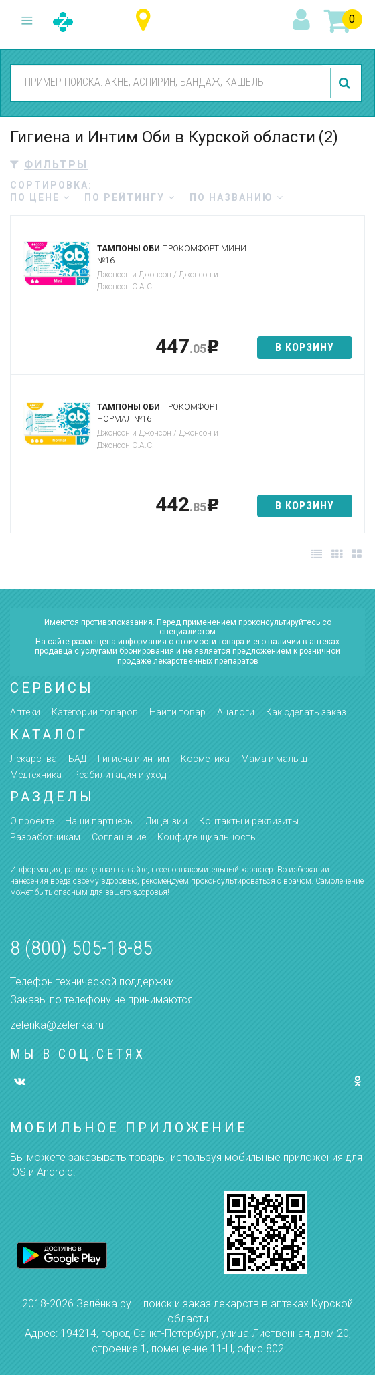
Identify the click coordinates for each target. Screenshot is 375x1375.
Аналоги (235, 712)
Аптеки (25, 712)
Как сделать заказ (306, 712)
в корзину (304, 347)
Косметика (205, 758)
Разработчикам (45, 837)
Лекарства (33, 758)
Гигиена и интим (133, 758)
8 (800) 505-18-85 (81, 947)
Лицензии (166, 821)
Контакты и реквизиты (249, 821)
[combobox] (167, 82)
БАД (77, 758)
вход (303, 20)
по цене (40, 197)
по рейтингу (129, 197)
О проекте (32, 821)
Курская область (146, 20)
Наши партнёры (99, 821)
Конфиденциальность (206, 837)
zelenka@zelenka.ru (57, 1025)
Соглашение (119, 837)
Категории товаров (95, 712)
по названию (237, 197)
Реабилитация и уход (119, 774)
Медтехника (36, 774)
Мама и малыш (274, 758)
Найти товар (177, 712)
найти (346, 83)
